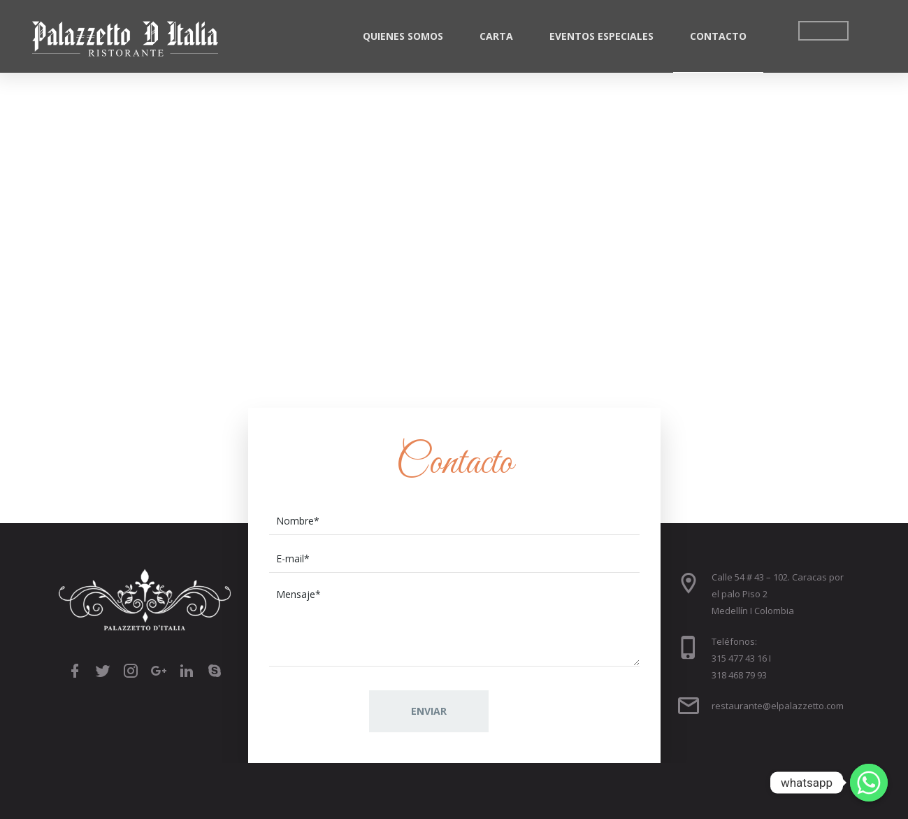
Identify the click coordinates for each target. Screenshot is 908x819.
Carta (496, 36)
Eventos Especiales (601, 36)
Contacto (718, 36)
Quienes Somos (403, 36)
